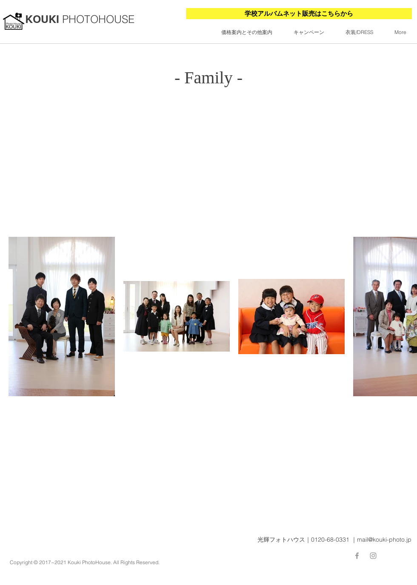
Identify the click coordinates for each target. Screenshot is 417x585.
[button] (247, 32)
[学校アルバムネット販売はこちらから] (299, 13)
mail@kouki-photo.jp (384, 539)
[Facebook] (357, 555)
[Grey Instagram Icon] (373, 555)
